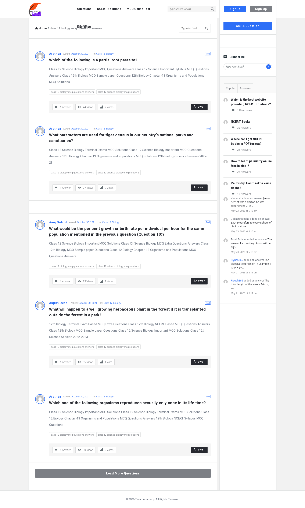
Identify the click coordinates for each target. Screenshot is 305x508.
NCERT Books (241, 121)
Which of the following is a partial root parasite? (93, 60)
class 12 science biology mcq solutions (118, 91)
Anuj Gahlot (58, 222)
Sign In (235, 9)
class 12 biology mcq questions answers (72, 91)
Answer (199, 106)
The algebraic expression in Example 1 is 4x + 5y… (251, 263)
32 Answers (241, 127)
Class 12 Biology (105, 53)
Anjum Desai (59, 303)
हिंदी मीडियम (84, 27)
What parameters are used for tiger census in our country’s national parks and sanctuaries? (122, 137)
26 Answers (241, 150)
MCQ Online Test (138, 9)
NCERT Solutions (109, 9)
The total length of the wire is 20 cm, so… (250, 284)
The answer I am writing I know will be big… (251, 243)
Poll (208, 53)
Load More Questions (123, 473)
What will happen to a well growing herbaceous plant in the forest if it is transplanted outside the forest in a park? (128, 312)
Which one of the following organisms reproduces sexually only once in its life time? (127, 402)
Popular (230, 88)
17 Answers (241, 194)
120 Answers (241, 110)
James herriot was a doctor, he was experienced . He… (250, 202)
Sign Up (261, 9)
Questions (84, 9)
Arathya (55, 53)
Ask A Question (247, 26)
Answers (245, 88)
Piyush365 (237, 260)
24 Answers (241, 172)
